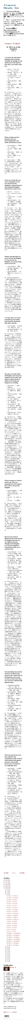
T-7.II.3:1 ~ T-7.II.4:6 (12, 923)
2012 (6, 880)
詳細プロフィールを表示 (10, 1012)
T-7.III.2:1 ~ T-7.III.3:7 (12, 917)
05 (7, 955)
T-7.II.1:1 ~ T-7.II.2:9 (12, 44)
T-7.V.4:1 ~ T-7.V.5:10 (12, 903)
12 (7, 890)
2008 (6, 888)
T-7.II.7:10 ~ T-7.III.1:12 (12, 919)
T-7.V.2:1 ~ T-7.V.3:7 (12, 905)
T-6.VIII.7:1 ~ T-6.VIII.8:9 (13, 935)
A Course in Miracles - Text (11, 6)
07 (7, 951)
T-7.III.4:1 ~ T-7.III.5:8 (12, 915)
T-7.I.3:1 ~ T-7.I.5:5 (11, 929)
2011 (6, 882)
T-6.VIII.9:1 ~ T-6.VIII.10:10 (14, 933)
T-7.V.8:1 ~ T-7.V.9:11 (12, 899)
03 (7, 959)
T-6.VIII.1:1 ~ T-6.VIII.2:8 (13, 941)
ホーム (14, 873)
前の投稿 (22, 873)
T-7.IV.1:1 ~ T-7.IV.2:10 (12, 913)
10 (7, 894)
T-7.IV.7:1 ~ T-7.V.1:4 (12, 907)
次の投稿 (6, 873)
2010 (6, 884)
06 (7, 953)
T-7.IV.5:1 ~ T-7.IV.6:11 (12, 909)
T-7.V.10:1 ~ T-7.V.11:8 (12, 897)
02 (7, 961)
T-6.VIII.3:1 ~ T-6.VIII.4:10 (13, 939)
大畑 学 (13, 967)
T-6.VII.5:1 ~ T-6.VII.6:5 (13, 945)
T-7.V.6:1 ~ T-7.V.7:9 (12, 901)
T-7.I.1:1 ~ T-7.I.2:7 (11, 931)
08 (7, 949)
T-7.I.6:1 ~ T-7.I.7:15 (12, 927)
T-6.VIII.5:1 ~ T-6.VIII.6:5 (13, 937)
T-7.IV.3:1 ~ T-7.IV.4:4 (12, 911)
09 (7, 947)
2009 (6, 886)
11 (7, 892)
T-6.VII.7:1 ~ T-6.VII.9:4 (13, 943)
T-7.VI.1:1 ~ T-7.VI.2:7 (12, 896)
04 (7, 957)
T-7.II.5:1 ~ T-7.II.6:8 (12, 921)
